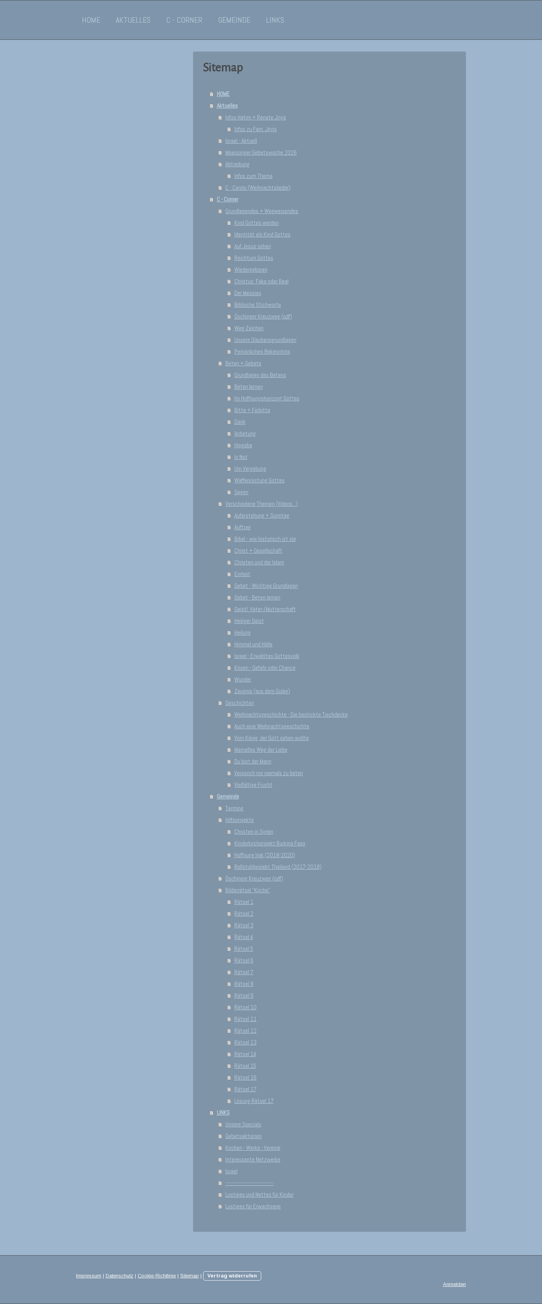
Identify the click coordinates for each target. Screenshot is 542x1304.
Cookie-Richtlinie (157, 1276)
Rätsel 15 (245, 1065)
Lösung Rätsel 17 (254, 1101)
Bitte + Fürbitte (252, 410)
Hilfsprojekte (239, 820)
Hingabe (243, 445)
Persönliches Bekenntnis (262, 351)
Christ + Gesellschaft (258, 550)
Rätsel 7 (243, 972)
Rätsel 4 (243, 937)
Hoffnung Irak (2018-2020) (264, 855)
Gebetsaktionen (243, 1136)
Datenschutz (119, 1276)
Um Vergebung (250, 468)
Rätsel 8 (243, 983)
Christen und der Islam (259, 562)
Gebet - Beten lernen (257, 597)
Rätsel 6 (243, 960)
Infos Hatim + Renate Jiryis (255, 117)
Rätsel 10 (245, 1007)
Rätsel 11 (245, 1019)
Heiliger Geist (249, 620)
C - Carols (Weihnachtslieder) (257, 187)
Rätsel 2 (243, 913)
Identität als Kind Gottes (262, 234)
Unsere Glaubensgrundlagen (265, 339)
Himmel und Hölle (253, 644)
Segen (241, 492)
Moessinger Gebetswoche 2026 (261, 152)
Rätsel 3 (243, 925)
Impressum (88, 1276)
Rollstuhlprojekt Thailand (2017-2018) (278, 866)
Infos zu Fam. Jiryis (255, 129)
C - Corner (184, 20)
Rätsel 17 (245, 1089)
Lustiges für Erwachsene (253, 1206)
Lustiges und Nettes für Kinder (259, 1194)
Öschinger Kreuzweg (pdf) (263, 316)
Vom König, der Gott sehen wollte (271, 738)
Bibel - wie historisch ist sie (265, 539)
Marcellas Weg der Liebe (260, 749)
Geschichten (239, 702)
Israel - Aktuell (241, 140)
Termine (234, 808)
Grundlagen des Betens (260, 375)
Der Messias (247, 293)
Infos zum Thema (253, 176)
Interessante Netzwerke (252, 1159)
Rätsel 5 (243, 948)
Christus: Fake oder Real (261, 281)
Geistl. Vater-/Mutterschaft (265, 609)
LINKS (275, 20)
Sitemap (189, 1276)
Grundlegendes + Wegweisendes (261, 211)
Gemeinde (234, 20)
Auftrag (242, 527)
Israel (231, 1171)
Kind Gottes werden (256, 222)
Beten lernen (248, 386)
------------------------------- (249, 1183)
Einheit (242, 574)
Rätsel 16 (245, 1077)
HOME (91, 20)
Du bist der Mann (252, 761)
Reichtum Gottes (253, 258)
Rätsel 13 (245, 1042)
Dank (240, 421)
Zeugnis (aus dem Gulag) (262, 691)
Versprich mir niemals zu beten (268, 773)
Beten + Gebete (243, 363)
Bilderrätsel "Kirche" (247, 890)
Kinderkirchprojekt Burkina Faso (269, 843)
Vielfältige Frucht (253, 784)
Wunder (242, 679)
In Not (241, 457)
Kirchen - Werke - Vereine (252, 1147)
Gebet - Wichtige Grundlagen (266, 585)
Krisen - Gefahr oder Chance (265, 667)
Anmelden (454, 1284)
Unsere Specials (243, 1124)
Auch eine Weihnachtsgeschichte (271, 726)
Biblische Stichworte (257, 304)
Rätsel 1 (243, 902)
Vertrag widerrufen (232, 1276)
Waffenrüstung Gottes (259, 480)
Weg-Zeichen (249, 328)
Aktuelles (133, 20)
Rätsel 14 (245, 1054)
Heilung (242, 632)
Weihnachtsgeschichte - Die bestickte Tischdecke (291, 714)
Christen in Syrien (253, 831)
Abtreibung (237, 164)
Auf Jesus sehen (252, 246)
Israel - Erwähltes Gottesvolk (266, 656)
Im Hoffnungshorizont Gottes (266, 398)
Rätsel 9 (243, 995)
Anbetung (245, 433)
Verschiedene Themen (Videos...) (261, 503)
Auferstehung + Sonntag (261, 515)
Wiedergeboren (250, 269)
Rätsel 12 (245, 1030)
